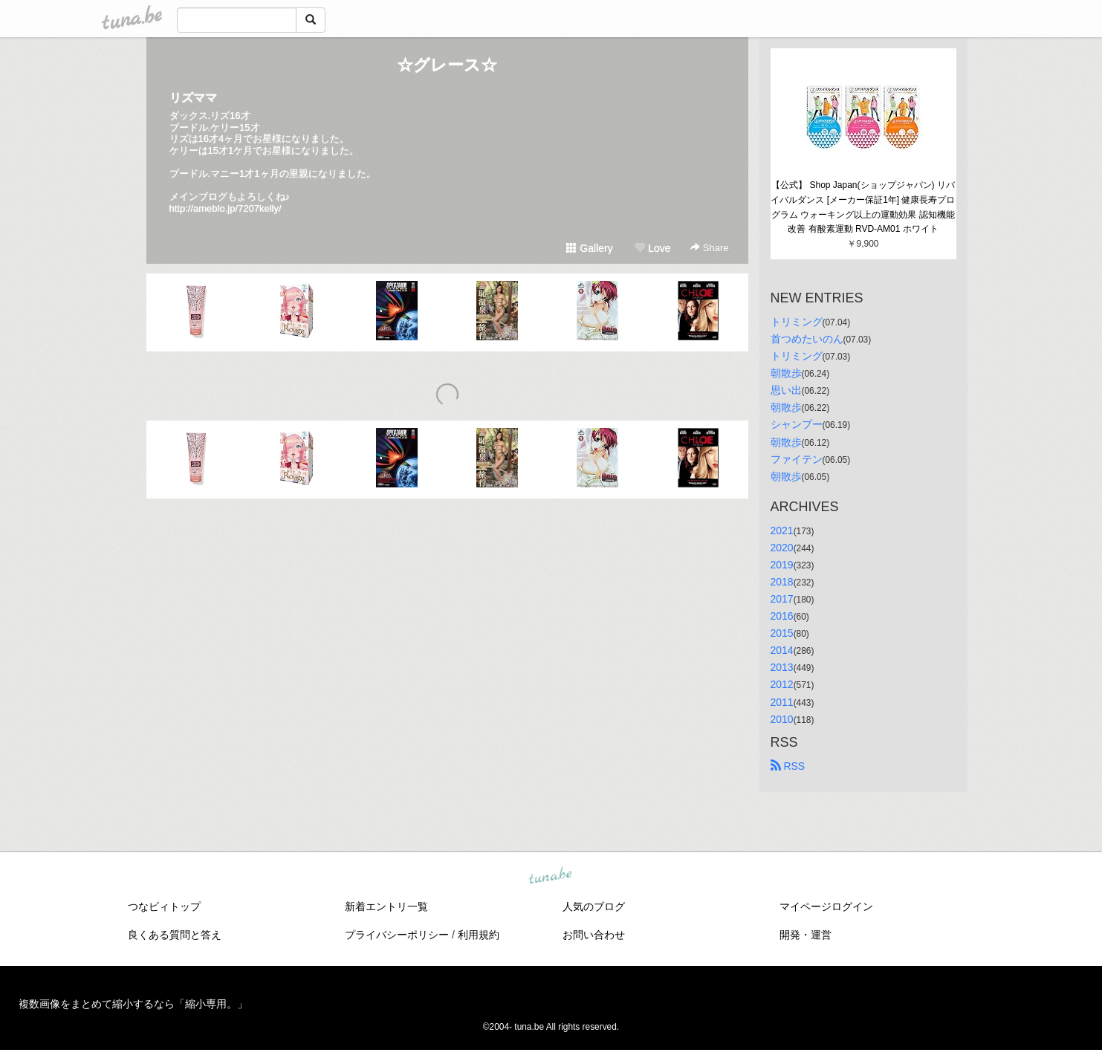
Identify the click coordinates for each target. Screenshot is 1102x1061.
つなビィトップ (164, 906)
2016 (782, 616)
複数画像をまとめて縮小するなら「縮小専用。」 (133, 1004)
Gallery (589, 248)
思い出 (786, 390)
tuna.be (551, 876)
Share (709, 247)
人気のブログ (594, 906)
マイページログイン (826, 906)
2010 (782, 719)
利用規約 (478, 935)
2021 (782, 530)
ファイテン (797, 459)
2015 (782, 633)
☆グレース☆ (447, 65)
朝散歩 (786, 373)
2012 (782, 684)
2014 (782, 650)
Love (652, 248)
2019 (782, 565)
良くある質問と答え (174, 935)
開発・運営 (805, 935)
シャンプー (797, 424)
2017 (782, 599)
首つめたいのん (807, 339)
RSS (788, 766)
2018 (782, 582)
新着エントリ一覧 (386, 906)
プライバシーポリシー (397, 935)
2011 (782, 702)
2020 (782, 548)
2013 (782, 667)
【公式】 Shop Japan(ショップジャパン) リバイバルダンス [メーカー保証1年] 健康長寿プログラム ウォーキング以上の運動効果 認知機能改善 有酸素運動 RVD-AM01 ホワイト (863, 207)
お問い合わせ (594, 935)
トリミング (797, 322)
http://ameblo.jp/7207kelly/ (225, 208)
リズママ (193, 97)
